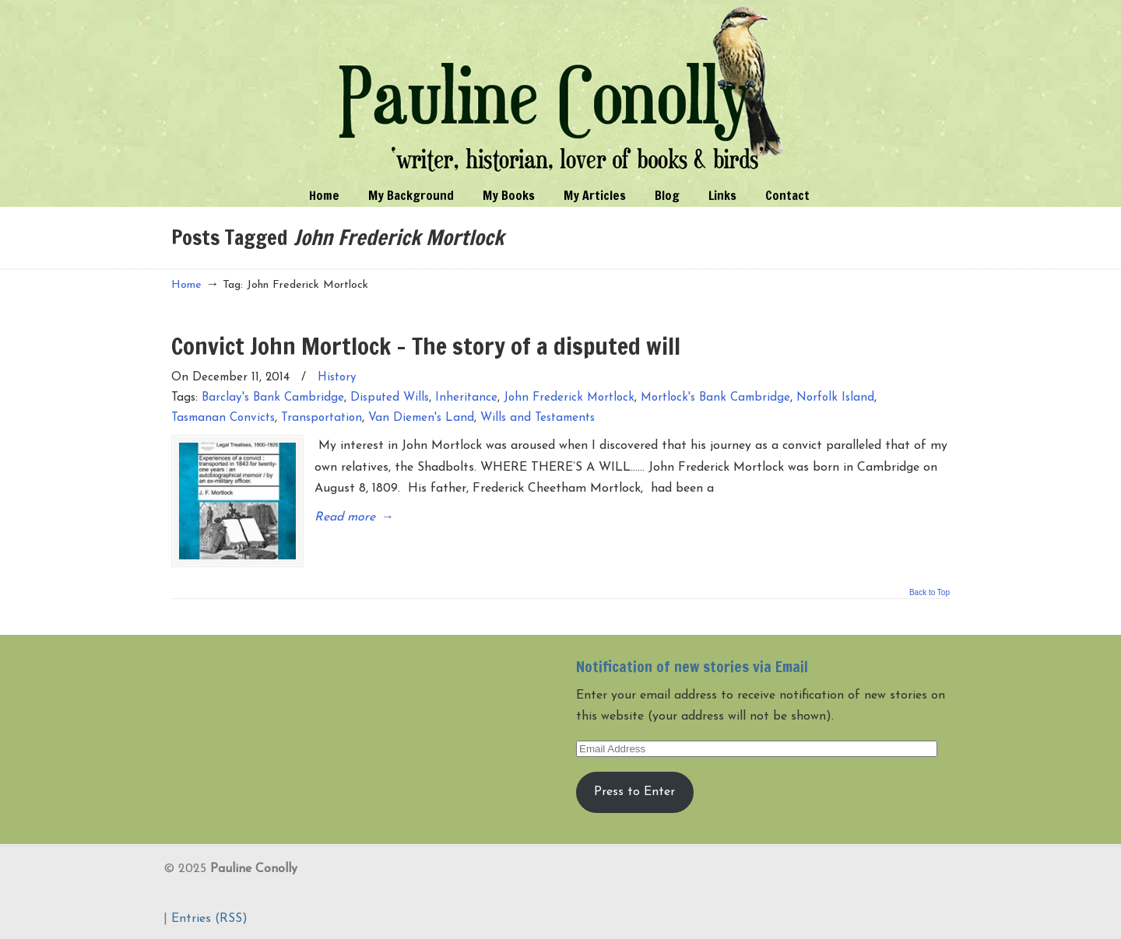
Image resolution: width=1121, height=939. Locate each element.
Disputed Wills (389, 398)
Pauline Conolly (560, 90)
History (337, 378)
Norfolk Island (835, 398)
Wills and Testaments (537, 418)
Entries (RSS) (209, 919)
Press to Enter (634, 792)
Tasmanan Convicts (223, 418)
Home (186, 285)
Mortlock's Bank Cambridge (715, 398)
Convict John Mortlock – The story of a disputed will (425, 346)
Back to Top (929, 593)
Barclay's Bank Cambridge (273, 398)
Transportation (321, 418)
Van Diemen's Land (421, 418)
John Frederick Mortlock (569, 398)
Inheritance (466, 398)
